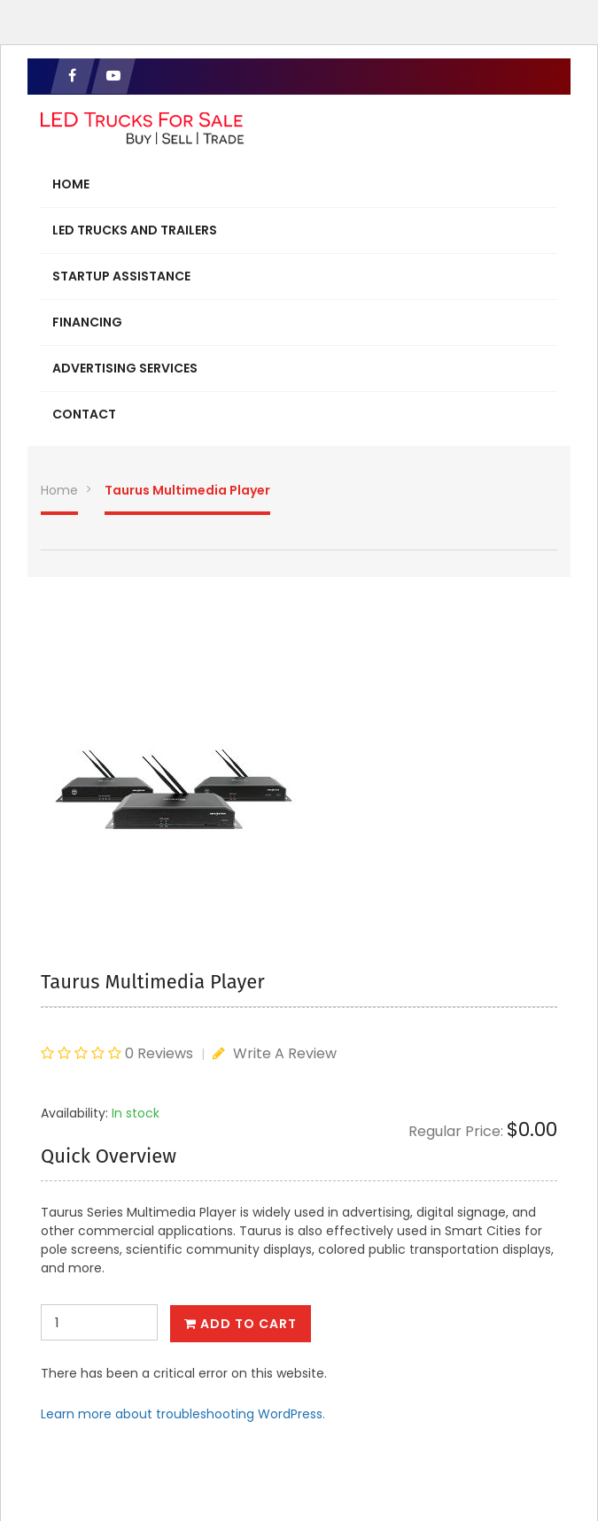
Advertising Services (125, 368)
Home (70, 184)
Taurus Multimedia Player (187, 490)
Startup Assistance (121, 276)
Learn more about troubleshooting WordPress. (183, 1414)
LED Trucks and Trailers (134, 230)
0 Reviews (159, 1053)
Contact (84, 414)
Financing (87, 322)
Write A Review (275, 1053)
